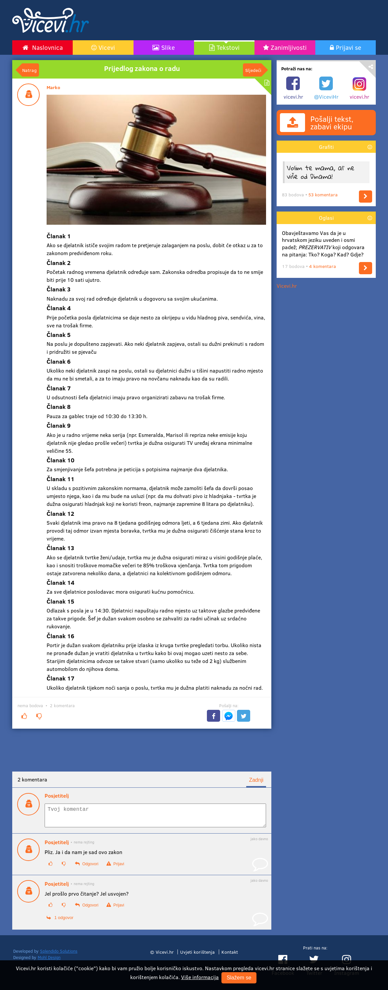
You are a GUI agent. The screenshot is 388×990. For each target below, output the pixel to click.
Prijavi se (348, 47)
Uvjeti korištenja (197, 955)
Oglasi (326, 217)
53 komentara (323, 194)
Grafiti (326, 146)
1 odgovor (60, 921)
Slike (168, 47)
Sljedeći (253, 70)
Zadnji (256, 780)
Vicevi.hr (287, 285)
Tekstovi (228, 47)
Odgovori (86, 867)
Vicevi (106, 47)
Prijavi (115, 867)
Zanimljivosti (289, 47)
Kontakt (229, 955)
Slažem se (239, 977)
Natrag (29, 70)
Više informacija (200, 977)
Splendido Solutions (58, 955)
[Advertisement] (257, 20)
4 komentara (322, 266)
